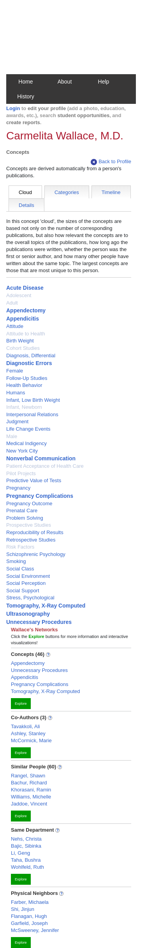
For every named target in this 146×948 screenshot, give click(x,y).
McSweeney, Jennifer (35, 930)
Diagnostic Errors (29, 363)
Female (14, 371)
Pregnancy (18, 488)
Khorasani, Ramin (31, 790)
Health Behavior (24, 385)
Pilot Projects (21, 473)
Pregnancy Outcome (29, 503)
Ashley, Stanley (28, 733)
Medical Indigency (26, 443)
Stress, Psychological (30, 598)
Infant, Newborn (24, 407)
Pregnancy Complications (39, 496)
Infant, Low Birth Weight (33, 400)
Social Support (22, 590)
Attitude (14, 326)
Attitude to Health (25, 334)
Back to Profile (111, 162)
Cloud (25, 192)
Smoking (16, 561)
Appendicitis (22, 318)
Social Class (20, 569)
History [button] (25, 96)
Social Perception (26, 583)
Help (103, 81)
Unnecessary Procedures (39, 622)
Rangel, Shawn (28, 776)
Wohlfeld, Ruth (27, 867)
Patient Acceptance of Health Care (45, 466)
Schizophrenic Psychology (35, 554)
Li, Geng (20, 853)
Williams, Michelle (31, 797)
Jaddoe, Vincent (29, 804)
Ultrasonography (28, 614)
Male (11, 436)
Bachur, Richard (29, 783)
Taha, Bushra (26, 860)
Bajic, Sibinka (26, 846)
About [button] (65, 81)
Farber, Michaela (30, 902)
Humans (15, 393)
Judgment (17, 421)
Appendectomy (26, 310)
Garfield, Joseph (29, 923)
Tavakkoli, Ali (25, 726)
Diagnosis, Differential (30, 355)
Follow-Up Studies (26, 378)
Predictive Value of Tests (33, 480)
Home (25, 81)
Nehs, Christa (26, 839)
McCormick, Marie (31, 740)
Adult (12, 303)
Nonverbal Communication (41, 458)
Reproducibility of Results (34, 532)
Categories (67, 192)
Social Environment (28, 576)
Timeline (111, 192)
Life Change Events (28, 429)
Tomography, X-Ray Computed (45, 605)
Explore (21, 704)
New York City (22, 451)
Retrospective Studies (30, 540)
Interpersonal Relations (32, 414)
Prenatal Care (21, 510)
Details (26, 205)
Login (13, 108)
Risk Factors (20, 547)
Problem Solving (24, 518)
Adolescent (18, 295)
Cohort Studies (23, 348)
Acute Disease (25, 288)
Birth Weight (20, 341)
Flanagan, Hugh (29, 916)
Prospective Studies (28, 525)
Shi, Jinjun (22, 909)
